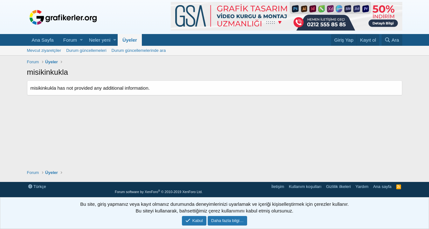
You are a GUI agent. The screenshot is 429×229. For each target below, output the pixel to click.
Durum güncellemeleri (86, 50)
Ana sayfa (382, 186)
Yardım (362, 186)
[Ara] (392, 40)
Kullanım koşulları (305, 186)
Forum (70, 40)
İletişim (277, 186)
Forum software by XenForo (159, 192)
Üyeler (129, 40)
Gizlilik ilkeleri (338, 186)
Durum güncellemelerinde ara (139, 50)
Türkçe (37, 186)
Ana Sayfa (43, 40)
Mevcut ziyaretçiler (44, 50)
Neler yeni (100, 40)
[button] (81, 40)
